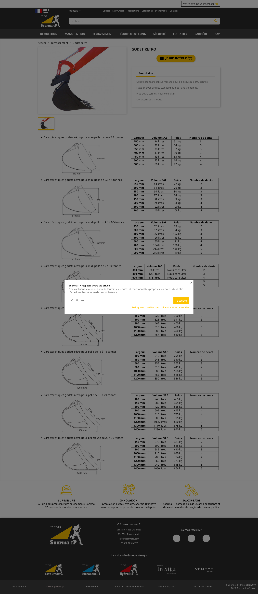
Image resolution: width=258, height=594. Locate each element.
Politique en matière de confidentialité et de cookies (160, 307)
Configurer (78, 300)
